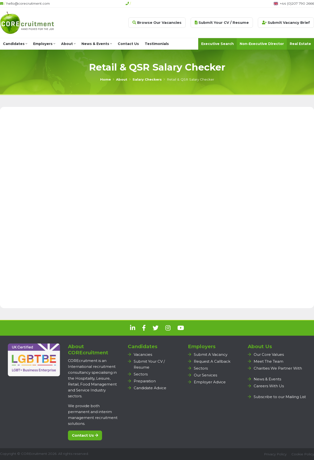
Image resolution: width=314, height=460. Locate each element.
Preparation (145, 381)
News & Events (96, 44)
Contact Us (128, 44)
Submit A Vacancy (210, 354)
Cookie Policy (302, 454)
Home (105, 79)
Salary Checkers (147, 79)
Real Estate (300, 44)
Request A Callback (212, 361)
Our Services (205, 375)
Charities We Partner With (278, 368)
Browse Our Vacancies (157, 22)
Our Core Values (269, 354)
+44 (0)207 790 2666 (297, 3)
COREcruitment (34, 454)
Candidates (15, 44)
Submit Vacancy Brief (286, 22)
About (68, 44)
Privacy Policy (275, 454)
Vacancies (143, 354)
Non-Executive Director (262, 44)
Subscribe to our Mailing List (280, 396)
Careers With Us (269, 386)
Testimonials (157, 44)
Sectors (141, 374)
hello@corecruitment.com (28, 3)
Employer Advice (210, 382)
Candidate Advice (150, 388)
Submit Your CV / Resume (222, 22)
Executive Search (217, 44)
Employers (44, 44)
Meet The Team (268, 361)
